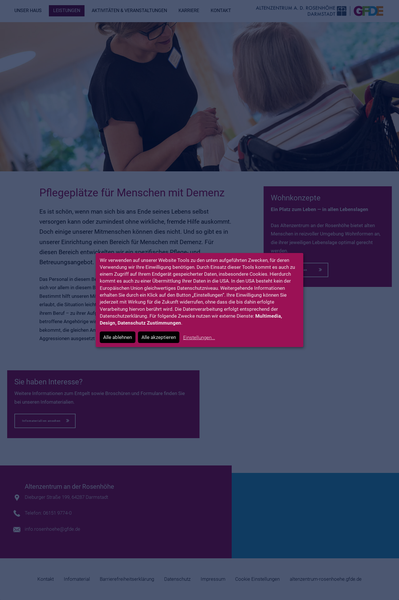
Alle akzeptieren (158, 337)
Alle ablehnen (117, 337)
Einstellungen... (199, 337)
